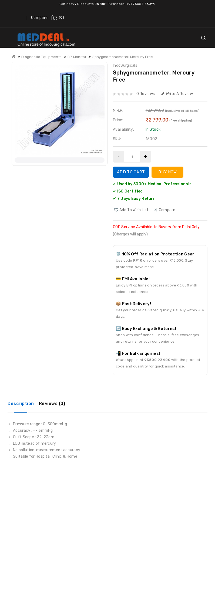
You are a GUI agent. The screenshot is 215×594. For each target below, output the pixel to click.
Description (21, 403)
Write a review (177, 94)
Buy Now (167, 172)
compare (167, 210)
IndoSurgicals (125, 65)
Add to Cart (131, 172)
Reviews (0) (52, 403)
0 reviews (145, 94)
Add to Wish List (134, 210)
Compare (39, 17)
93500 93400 (157, 360)
